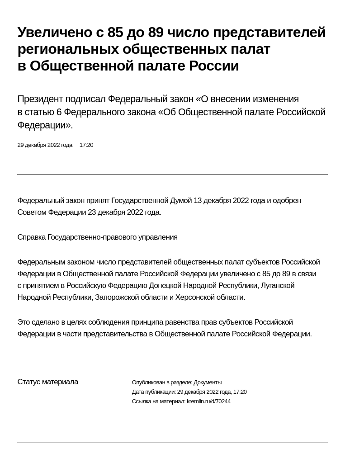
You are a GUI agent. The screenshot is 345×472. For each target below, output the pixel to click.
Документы (208, 382)
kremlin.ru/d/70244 (209, 401)
